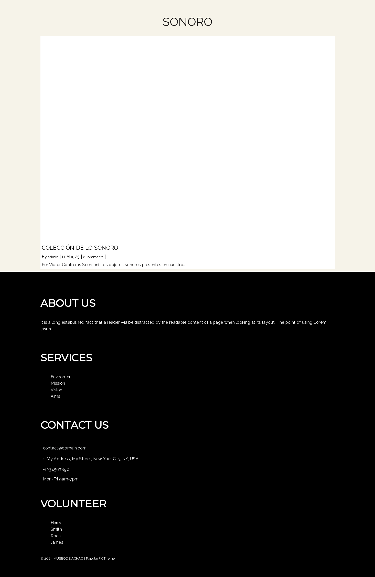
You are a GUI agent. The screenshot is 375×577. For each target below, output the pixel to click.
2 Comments (93, 257)
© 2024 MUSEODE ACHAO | (63, 558)
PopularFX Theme (100, 558)
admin (53, 257)
